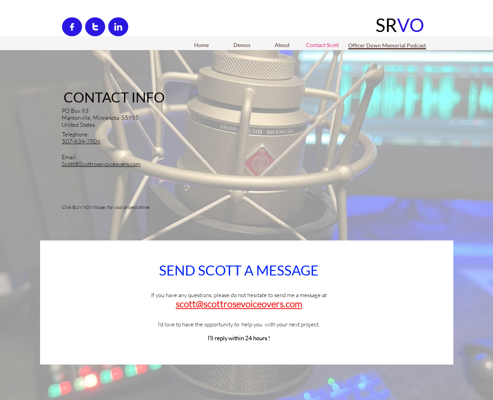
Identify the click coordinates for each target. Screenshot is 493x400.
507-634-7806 (81, 141)
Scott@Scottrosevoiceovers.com (101, 164)
